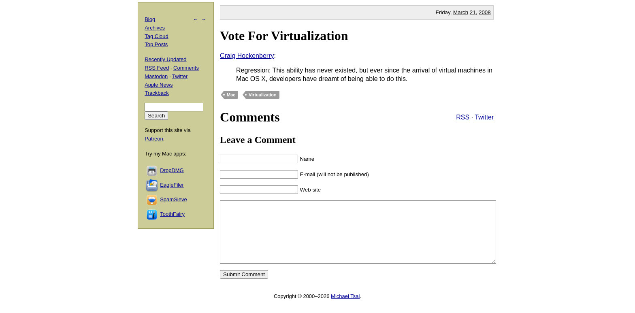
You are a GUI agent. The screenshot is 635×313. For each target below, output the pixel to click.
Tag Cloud (156, 36)
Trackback (156, 93)
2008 (485, 12)
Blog (150, 19)
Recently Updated (165, 59)
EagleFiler (172, 185)
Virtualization (263, 94)
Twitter (484, 117)
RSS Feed (157, 68)
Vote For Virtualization (284, 35)
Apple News (159, 85)
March (460, 12)
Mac (231, 94)
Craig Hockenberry (247, 55)
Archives (155, 28)
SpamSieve (173, 199)
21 (473, 12)
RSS (462, 117)
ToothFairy (172, 214)
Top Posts (156, 44)
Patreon (154, 139)
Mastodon (156, 76)
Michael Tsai (345, 308)
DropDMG (172, 170)
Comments (186, 68)
